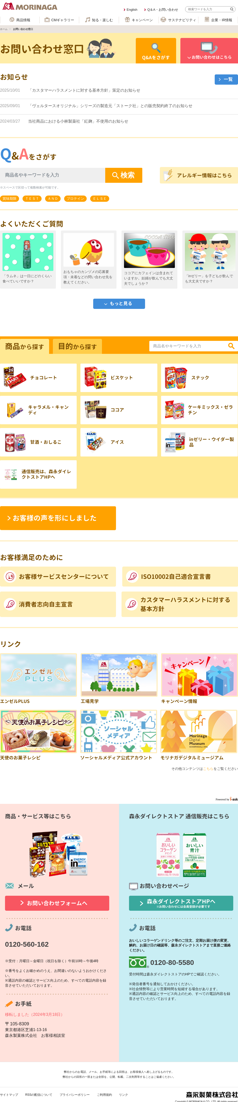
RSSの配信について (39, 1095)
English (132, 9)
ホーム (4, 29)
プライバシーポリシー (75, 1095)
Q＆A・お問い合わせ (162, 9)
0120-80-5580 (172, 962)
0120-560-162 (27, 944)
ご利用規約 (104, 1095)
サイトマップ (9, 1095)
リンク (123, 1095)
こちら (208, 769)
